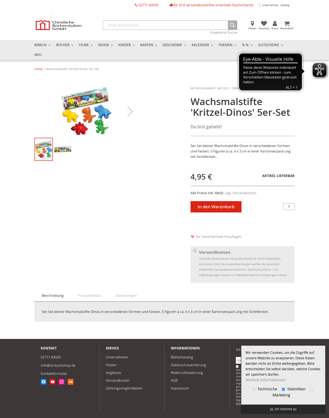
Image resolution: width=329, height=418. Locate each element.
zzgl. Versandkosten (240, 193)
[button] (130, 158)
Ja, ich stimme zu (283, 409)
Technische (265, 389)
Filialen (252, 28)
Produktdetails (89, 295)
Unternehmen (270, 5)
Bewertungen (126, 295)
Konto (275, 28)
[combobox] (170, 25)
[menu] (164, 50)
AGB (174, 380)
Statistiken (294, 389)
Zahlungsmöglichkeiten (124, 388)
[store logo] (58, 21)
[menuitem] (41, 45)
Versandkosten (118, 380)
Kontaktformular (54, 373)
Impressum (180, 388)
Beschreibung (53, 295)
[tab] (52, 295)
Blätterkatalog (182, 357)
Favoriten (263, 28)
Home (38, 69)
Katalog (285, 5)
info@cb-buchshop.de (58, 365)
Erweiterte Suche (223, 32)
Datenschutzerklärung (188, 365)
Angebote (113, 372)
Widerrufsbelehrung (187, 372)
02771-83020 (148, 5)
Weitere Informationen (265, 380)
